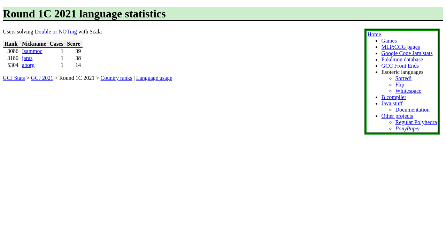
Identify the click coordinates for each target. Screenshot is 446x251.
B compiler (393, 97)
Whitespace (408, 91)
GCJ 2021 (42, 78)
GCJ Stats (14, 78)
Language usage (154, 78)
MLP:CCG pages (400, 47)
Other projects (397, 116)
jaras (27, 58)
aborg (28, 65)
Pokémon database (402, 59)
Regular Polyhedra (416, 122)
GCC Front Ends (400, 66)
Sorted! (403, 78)
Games (389, 41)
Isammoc (32, 51)
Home (374, 34)
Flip (399, 85)
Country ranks (116, 78)
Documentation (412, 110)
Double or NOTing (56, 32)
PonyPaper (407, 128)
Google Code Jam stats (406, 53)
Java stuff (391, 103)
